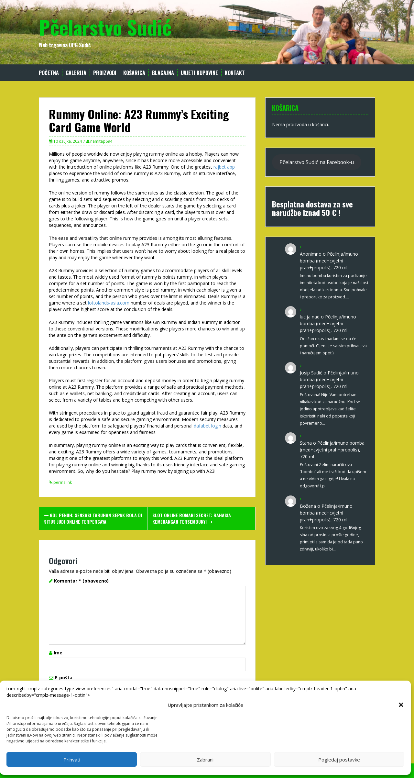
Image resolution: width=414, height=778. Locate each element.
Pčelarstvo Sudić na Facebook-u (316, 162)
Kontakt (235, 73)
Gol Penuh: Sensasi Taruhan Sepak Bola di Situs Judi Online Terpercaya (93, 518)
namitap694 (101, 141)
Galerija (76, 73)
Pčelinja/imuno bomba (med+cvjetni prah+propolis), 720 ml (329, 261)
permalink (62, 482)
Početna (49, 73)
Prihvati (71, 759)
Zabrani (205, 759)
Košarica (134, 73)
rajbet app (224, 167)
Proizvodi (104, 73)
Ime (58, 653)
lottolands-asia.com (108, 303)
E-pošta (63, 677)
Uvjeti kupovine (199, 73)
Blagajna (163, 73)
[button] (401, 705)
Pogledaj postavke (339, 759)
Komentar (81, 581)
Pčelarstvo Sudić (105, 26)
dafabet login (207, 426)
